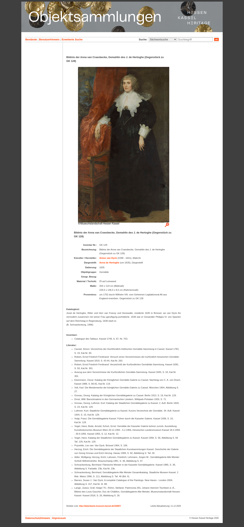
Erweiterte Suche (72, 39)
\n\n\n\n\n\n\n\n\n (163, 39)
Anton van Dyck (108, 258)
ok (216, 39)
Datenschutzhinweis (37, 518)
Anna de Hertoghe (109, 262)
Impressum (59, 518)
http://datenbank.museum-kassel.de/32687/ (100, 506)
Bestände (31, 39)
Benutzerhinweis (49, 39)
